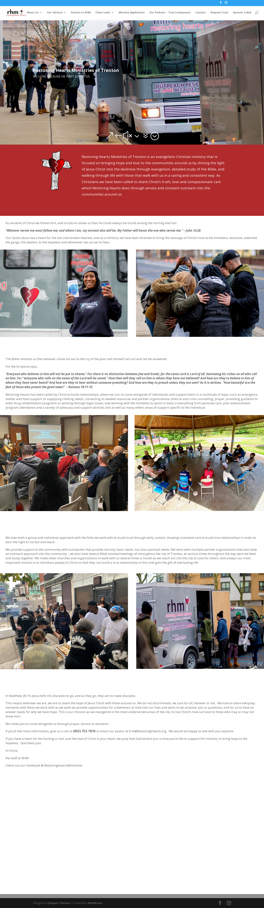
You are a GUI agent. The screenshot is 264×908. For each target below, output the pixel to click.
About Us (32, 13)
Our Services (55, 13)
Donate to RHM (81, 13)
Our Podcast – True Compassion (170, 13)
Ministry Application (132, 13)
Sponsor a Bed (242, 13)
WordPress (95, 903)
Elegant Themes (59, 903)
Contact (200, 13)
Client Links (103, 13)
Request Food (219, 13)
